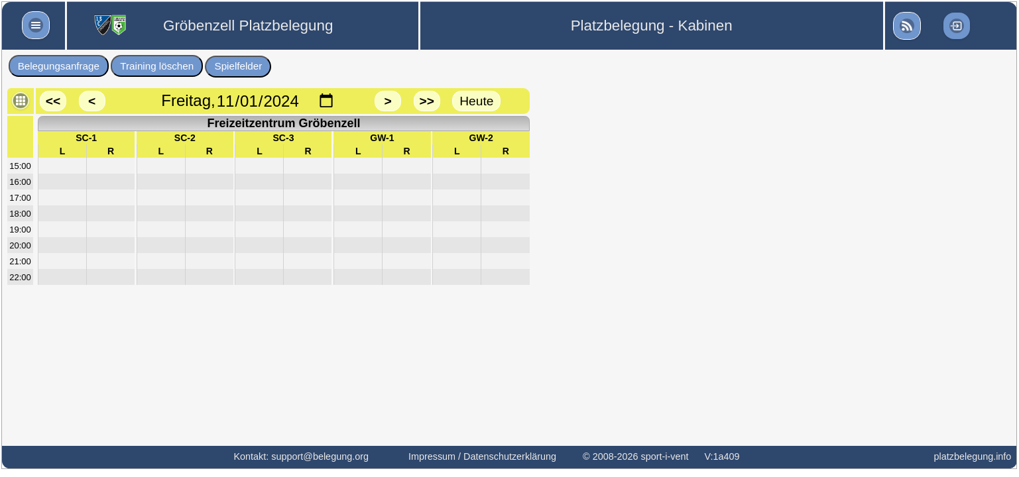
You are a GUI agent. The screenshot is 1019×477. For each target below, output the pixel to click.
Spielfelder (239, 66)
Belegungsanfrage (58, 66)
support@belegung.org (320, 456)
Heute (476, 101)
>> (426, 101)
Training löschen (157, 66)
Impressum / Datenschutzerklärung (482, 456)
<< (53, 101)
